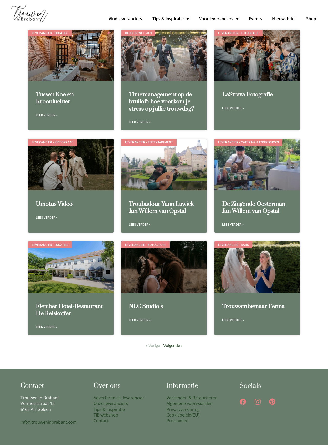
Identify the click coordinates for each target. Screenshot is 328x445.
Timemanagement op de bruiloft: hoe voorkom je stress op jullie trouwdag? (161, 102)
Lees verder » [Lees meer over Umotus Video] (47, 217)
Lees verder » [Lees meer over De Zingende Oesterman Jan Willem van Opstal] (233, 224)
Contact (101, 420)
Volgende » (172, 345)
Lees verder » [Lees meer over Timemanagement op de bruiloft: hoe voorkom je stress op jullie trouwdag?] (140, 122)
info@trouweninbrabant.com (48, 422)
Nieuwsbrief (284, 19)
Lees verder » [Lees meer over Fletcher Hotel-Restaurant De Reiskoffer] (47, 327)
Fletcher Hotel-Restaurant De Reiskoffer (69, 310)
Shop (311, 19)
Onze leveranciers (111, 403)
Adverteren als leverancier (119, 398)
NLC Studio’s (146, 306)
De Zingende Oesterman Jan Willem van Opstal (253, 207)
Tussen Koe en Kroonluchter (55, 98)
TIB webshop (106, 415)
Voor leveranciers (219, 18)
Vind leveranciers (125, 19)
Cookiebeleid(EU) (183, 415)
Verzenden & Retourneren (192, 398)
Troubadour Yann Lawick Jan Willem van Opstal (161, 207)
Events (255, 19)
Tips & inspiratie (170, 18)
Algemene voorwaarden (190, 403)
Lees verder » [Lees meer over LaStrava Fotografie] (233, 108)
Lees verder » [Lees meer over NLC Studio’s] (140, 320)
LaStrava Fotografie (247, 95)
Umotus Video (54, 204)
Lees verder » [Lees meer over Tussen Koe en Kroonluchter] (47, 115)
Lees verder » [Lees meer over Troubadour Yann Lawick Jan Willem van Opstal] (140, 224)
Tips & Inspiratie (109, 409)
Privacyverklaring (183, 409)
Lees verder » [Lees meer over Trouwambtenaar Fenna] (233, 320)
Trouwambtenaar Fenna (253, 306)
